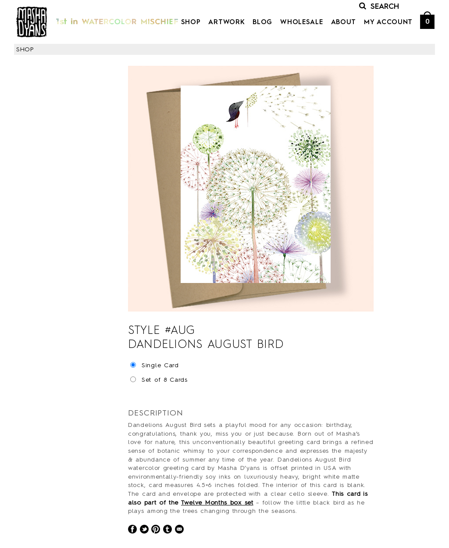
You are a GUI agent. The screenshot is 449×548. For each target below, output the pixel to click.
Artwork (226, 22)
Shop (191, 22)
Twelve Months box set (217, 503)
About (343, 22)
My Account (388, 22)
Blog (262, 22)
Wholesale (301, 22)
